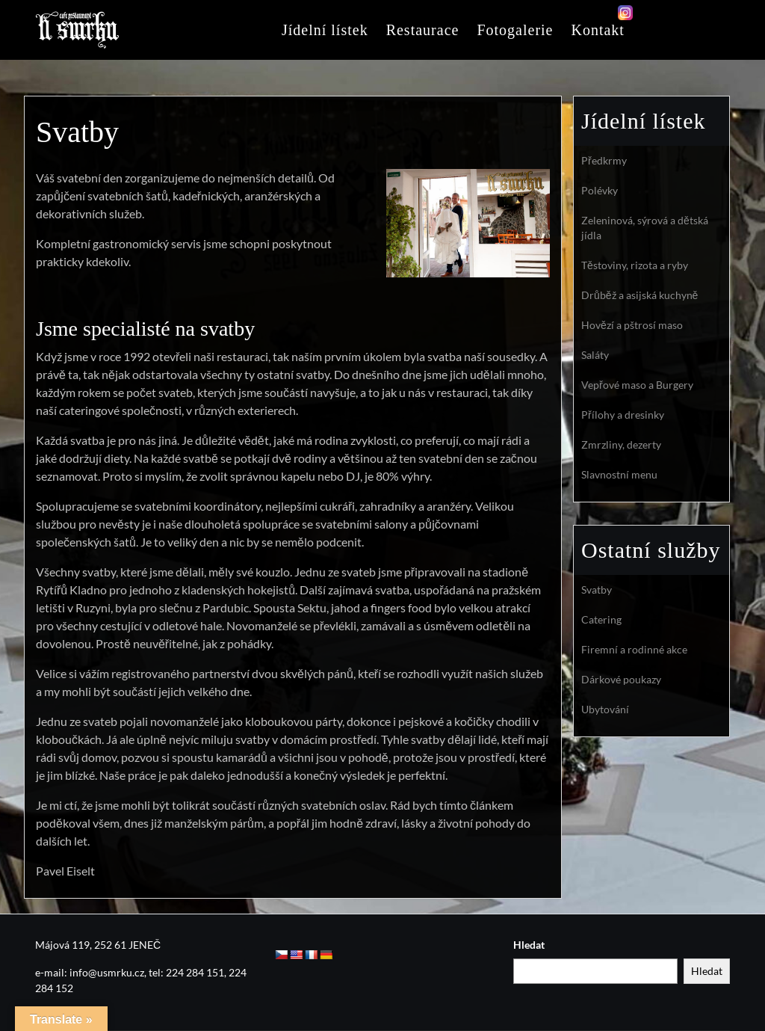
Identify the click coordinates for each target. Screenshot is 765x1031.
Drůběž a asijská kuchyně (639, 295)
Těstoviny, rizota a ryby (634, 265)
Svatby (596, 589)
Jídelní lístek (325, 30)
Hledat (529, 944)
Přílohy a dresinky (622, 414)
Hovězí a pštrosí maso (632, 324)
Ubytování (605, 709)
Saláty (595, 354)
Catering (601, 619)
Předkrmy (604, 160)
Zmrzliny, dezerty (621, 444)
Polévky (599, 190)
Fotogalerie (515, 30)
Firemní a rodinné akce (634, 649)
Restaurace (422, 30)
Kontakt (597, 30)
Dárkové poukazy (621, 679)
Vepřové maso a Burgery (637, 384)
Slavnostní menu (619, 474)
